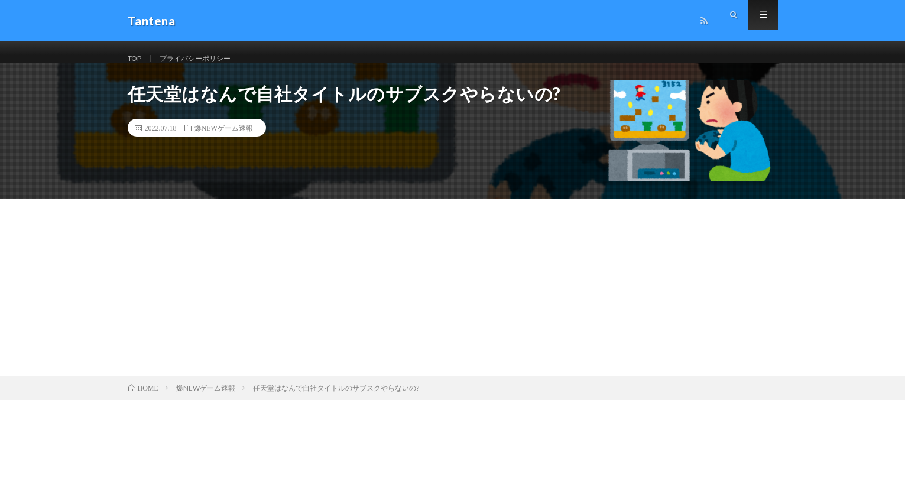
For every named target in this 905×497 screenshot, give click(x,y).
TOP (136, 59)
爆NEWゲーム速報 (223, 141)
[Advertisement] (452, 301)
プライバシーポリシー (205, 59)
